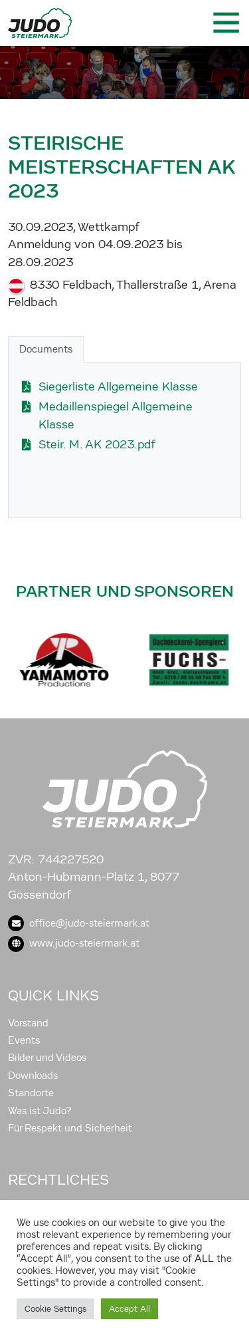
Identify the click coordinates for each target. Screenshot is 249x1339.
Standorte (31, 1093)
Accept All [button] (129, 1309)
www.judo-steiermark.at (73, 943)
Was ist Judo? (40, 1111)
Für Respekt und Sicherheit (70, 1128)
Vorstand (28, 1023)
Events (24, 1040)
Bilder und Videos (47, 1058)
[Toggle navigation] (225, 23)
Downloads (33, 1076)
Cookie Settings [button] (55, 1309)
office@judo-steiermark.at (78, 923)
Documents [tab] (45, 349)
